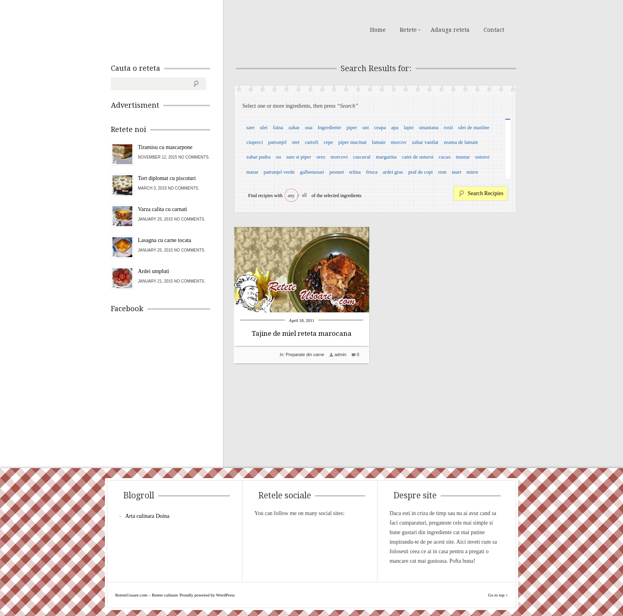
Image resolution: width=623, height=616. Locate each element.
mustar (463, 157)
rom (442, 172)
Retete (408, 30)
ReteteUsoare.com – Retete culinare (168, 29)
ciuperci (254, 142)
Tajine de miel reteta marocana (302, 333)
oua (308, 127)
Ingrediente (329, 127)
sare (250, 127)
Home (378, 30)
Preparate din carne (305, 354)
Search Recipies (485, 193)
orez (320, 157)
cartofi (311, 142)
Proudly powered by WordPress (207, 595)
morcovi (339, 157)
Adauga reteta (450, 30)
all (304, 195)
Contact (494, 30)
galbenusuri (312, 172)
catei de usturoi (417, 157)
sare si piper (298, 157)
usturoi (482, 157)
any (291, 195)
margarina (386, 157)
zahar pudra (258, 157)
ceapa (380, 127)
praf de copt (420, 172)
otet (296, 142)
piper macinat (352, 142)
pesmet (336, 172)
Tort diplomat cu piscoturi (167, 178)
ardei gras (393, 172)
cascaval (362, 157)
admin (340, 354)
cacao (445, 157)
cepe (328, 142)
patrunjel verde (278, 172)
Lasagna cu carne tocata (164, 240)
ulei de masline (473, 127)
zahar (294, 127)
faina (278, 127)
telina (355, 172)
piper (351, 127)
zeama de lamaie (461, 142)
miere (472, 172)
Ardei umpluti (153, 271)
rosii (448, 127)
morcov (399, 142)
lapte (409, 127)
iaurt (456, 172)
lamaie (379, 142)
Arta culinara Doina (147, 516)
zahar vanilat (425, 142)
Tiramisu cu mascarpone (165, 147)
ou (278, 157)
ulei (264, 127)
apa (395, 127)
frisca (371, 172)
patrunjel (277, 142)
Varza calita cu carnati (162, 209)
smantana (428, 127)
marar (252, 172)
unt (365, 127)
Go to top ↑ (498, 595)
